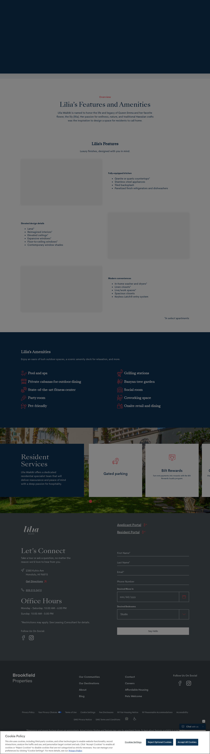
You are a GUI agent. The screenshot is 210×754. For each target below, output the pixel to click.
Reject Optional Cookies (159, 742)
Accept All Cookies (187, 742)
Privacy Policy (75, 750)
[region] (105, 742)
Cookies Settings (133, 742)
